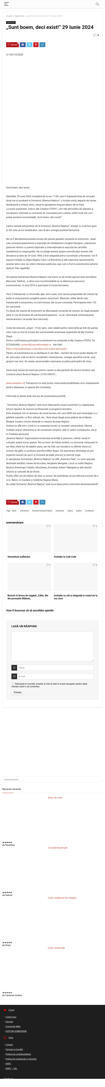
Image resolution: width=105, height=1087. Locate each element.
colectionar (24, 511)
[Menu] (6, 4)
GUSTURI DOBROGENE (16, 1031)
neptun (70, 511)
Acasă (9, 16)
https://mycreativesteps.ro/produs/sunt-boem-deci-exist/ (37, 348)
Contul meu (11, 1017)
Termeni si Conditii (14, 1049)
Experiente (19, 16)
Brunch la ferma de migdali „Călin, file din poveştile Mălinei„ (28, 597)
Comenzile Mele (13, 1026)
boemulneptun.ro (15, 383)
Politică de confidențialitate (18, 1054)
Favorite (9, 1022)
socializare (89, 511)
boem (14, 511)
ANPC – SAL (11, 1068)
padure (79, 511)
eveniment (60, 511)
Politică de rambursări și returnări (21, 1059)
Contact (9, 1044)
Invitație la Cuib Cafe (65, 556)
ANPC (8, 1064)
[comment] (52, 646)
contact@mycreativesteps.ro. (37, 344)
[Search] (97, 4)
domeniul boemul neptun (42, 511)
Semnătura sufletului (19, 556)
